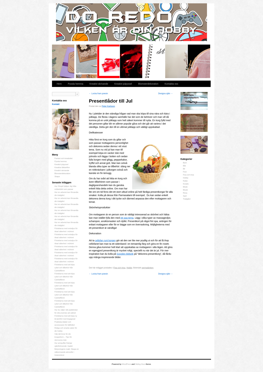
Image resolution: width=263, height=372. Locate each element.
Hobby (185, 178)
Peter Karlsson (108, 106)
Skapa (199, 61)
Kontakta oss (171, 83)
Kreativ (186, 184)
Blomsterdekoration (176, 61)
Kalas (185, 181)
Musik (185, 190)
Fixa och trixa (188, 175)
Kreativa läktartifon (131, 61)
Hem (59, 83)
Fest (185, 172)
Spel (185, 196)
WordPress (126, 364)
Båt (184, 166)
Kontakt (56, 104)
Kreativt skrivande (154, 61)
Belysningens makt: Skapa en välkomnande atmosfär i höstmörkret (67, 352)
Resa (185, 193)
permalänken (147, 268)
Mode (185, 187)
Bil (184, 169)
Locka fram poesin (98, 93)
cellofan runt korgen (105, 240)
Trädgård (186, 199)
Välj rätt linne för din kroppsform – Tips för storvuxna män (63, 337)
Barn (185, 163)
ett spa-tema (127, 217)
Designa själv (165, 93)
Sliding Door (140, 364)
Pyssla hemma (86, 61)
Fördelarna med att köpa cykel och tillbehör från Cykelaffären (65, 268)
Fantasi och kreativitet (63, 61)
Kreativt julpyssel (108, 61)
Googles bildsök (125, 254)
